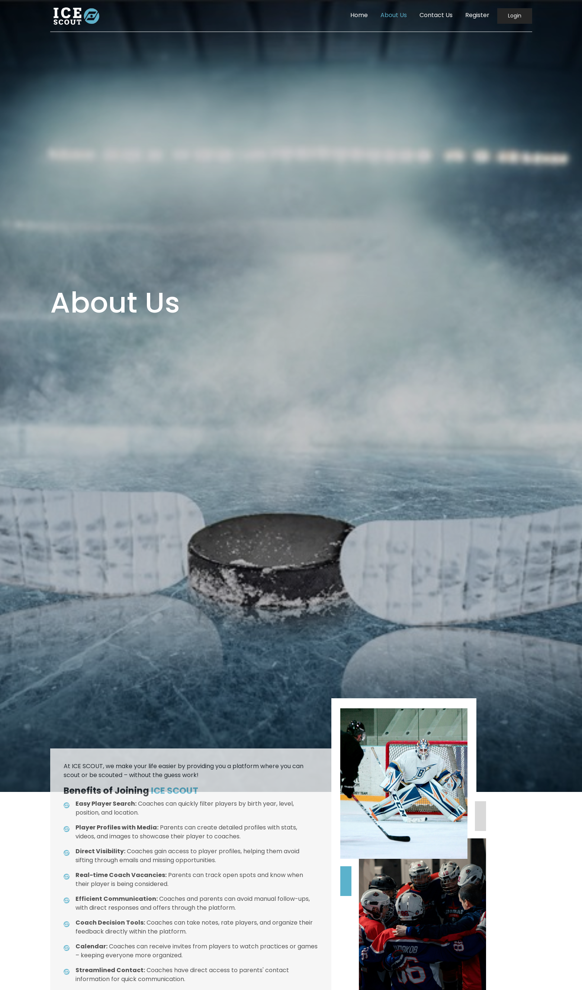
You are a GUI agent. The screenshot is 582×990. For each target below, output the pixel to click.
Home (359, 15)
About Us (393, 15)
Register (477, 15)
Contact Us (436, 15)
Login (514, 15)
